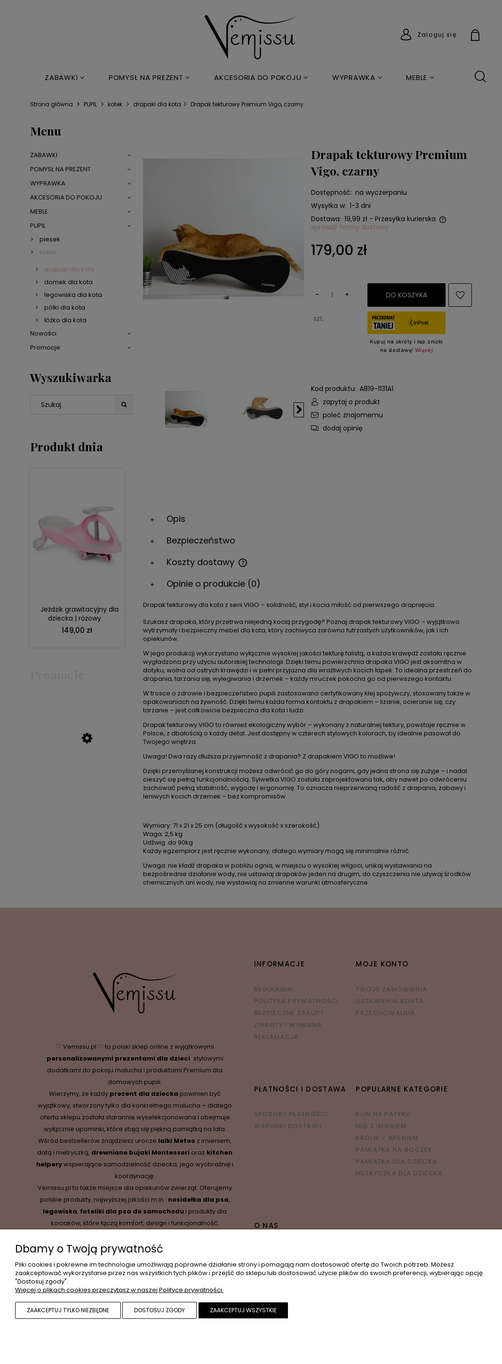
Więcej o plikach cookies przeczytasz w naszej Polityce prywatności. (119, 1289)
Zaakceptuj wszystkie (243, 1310)
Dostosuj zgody (159, 1310)
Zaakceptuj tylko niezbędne (68, 1310)
